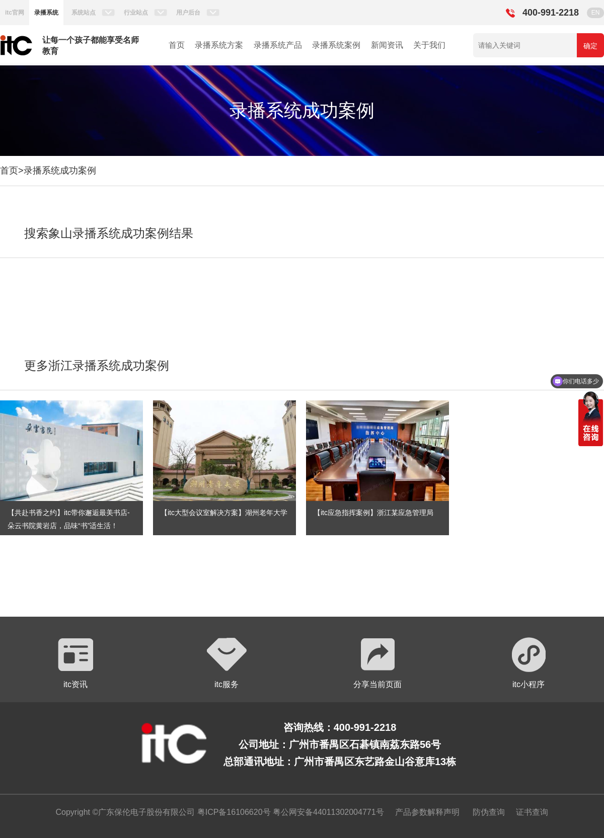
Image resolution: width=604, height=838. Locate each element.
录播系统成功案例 (60, 170)
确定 (590, 46)
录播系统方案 (219, 45)
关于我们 (429, 45)
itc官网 (14, 12)
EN (595, 12)
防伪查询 (489, 812)
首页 (177, 45)
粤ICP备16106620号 (232, 812)
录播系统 (46, 12)
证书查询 (532, 812)
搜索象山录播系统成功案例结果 (108, 233)
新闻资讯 (387, 45)
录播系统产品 (278, 45)
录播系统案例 (336, 45)
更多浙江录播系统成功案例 (96, 365)
